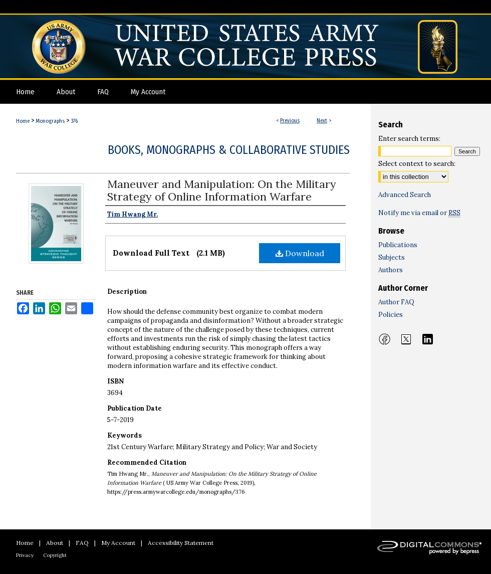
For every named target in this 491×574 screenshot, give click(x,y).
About (54, 542)
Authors (390, 270)
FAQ (82, 542)
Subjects (391, 257)
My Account (118, 542)
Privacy (25, 555)
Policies (390, 314)
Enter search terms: (409, 138)
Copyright (55, 555)
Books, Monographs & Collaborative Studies (229, 150)
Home (23, 121)
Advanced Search (404, 194)
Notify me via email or (419, 213)
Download (300, 253)
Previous (290, 120)
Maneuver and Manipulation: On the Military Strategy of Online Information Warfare (221, 190)
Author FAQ (396, 302)
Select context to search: (416, 163)
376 (74, 121)
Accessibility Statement (180, 542)
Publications (397, 245)
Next (322, 120)
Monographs (50, 121)
